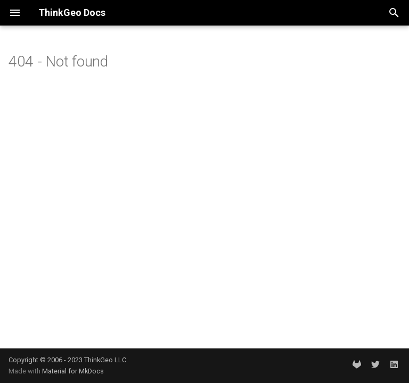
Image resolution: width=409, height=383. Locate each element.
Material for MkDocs (73, 371)
